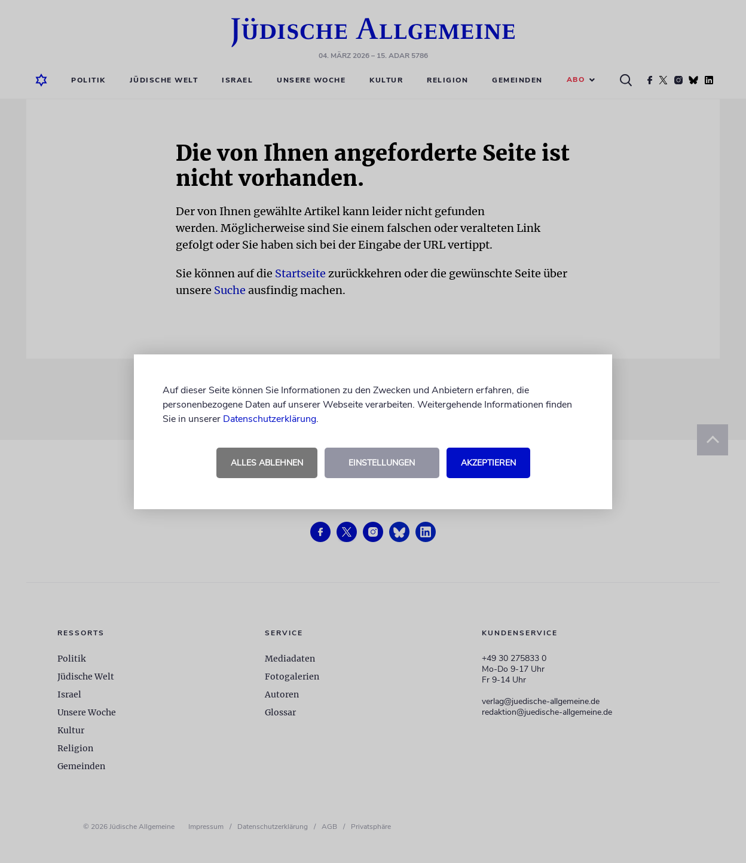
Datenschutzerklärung (269, 419)
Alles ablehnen (267, 463)
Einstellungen (381, 463)
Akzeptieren (488, 463)
